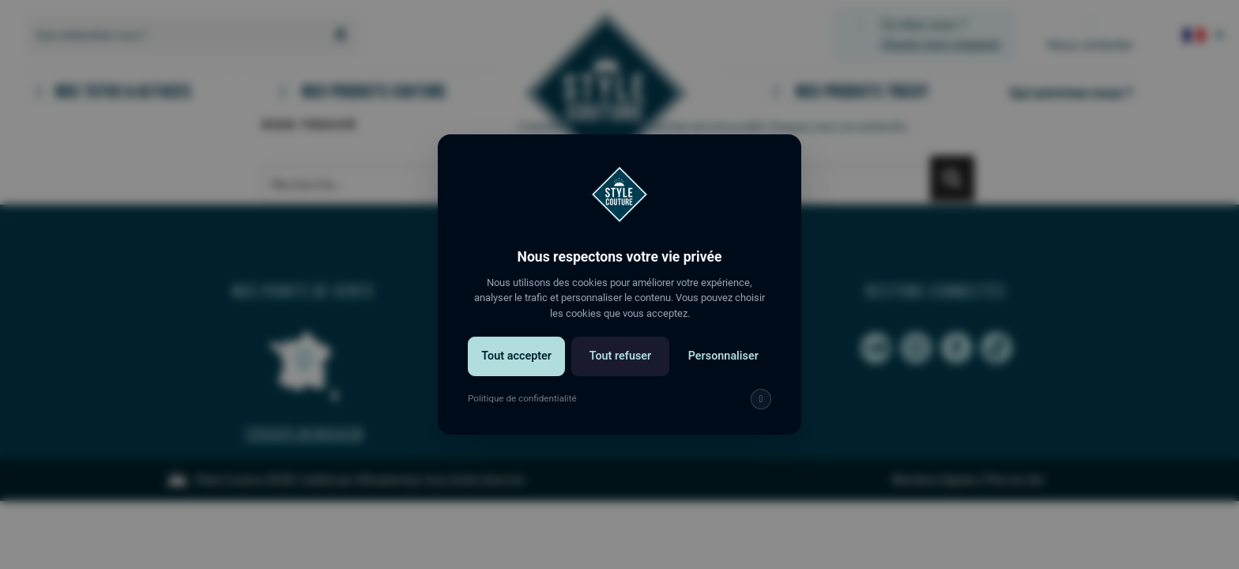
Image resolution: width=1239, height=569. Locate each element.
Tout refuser (620, 356)
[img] (761, 399)
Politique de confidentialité (522, 398)
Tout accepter (516, 356)
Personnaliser (723, 356)
